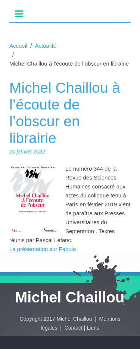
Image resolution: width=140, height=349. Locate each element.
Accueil (18, 45)
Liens (93, 328)
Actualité (46, 45)
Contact (74, 328)
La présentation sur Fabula (42, 249)
